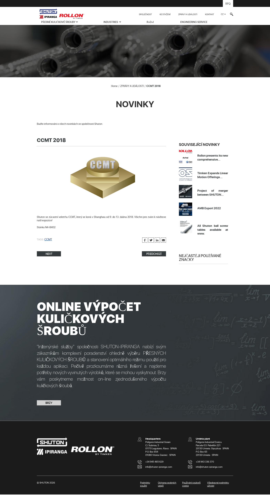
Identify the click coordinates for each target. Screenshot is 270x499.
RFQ (228, 3)
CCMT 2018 (153, 90)
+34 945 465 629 (154, 466)
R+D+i (150, 22)
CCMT (47, 243)
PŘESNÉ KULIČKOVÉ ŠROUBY (58, 22)
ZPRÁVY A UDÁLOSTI (187, 14)
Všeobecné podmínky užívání (218, 488)
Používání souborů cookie (191, 488)
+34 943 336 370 (205, 466)
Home (114, 90)
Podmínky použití (145, 488)
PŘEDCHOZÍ (154, 258)
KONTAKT (209, 14)
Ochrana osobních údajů (167, 488)
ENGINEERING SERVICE (193, 22)
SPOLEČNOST (145, 14)
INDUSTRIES (110, 22)
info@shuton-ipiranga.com (158, 471)
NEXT (49, 258)
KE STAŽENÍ (165, 14)
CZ (222, 14)
